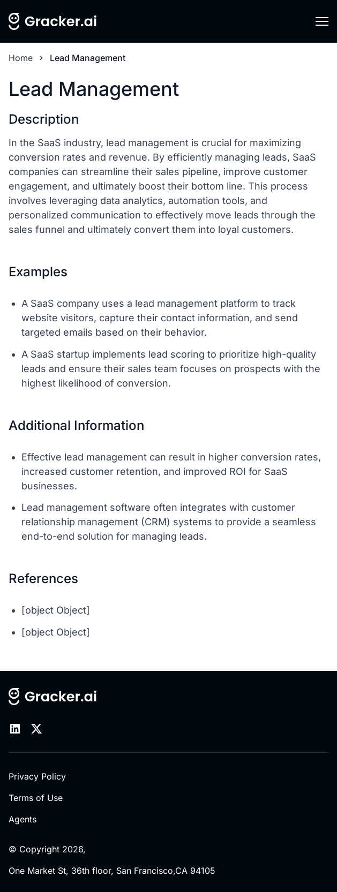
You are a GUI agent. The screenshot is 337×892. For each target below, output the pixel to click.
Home (21, 57)
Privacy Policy (37, 776)
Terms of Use (36, 797)
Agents (22, 819)
